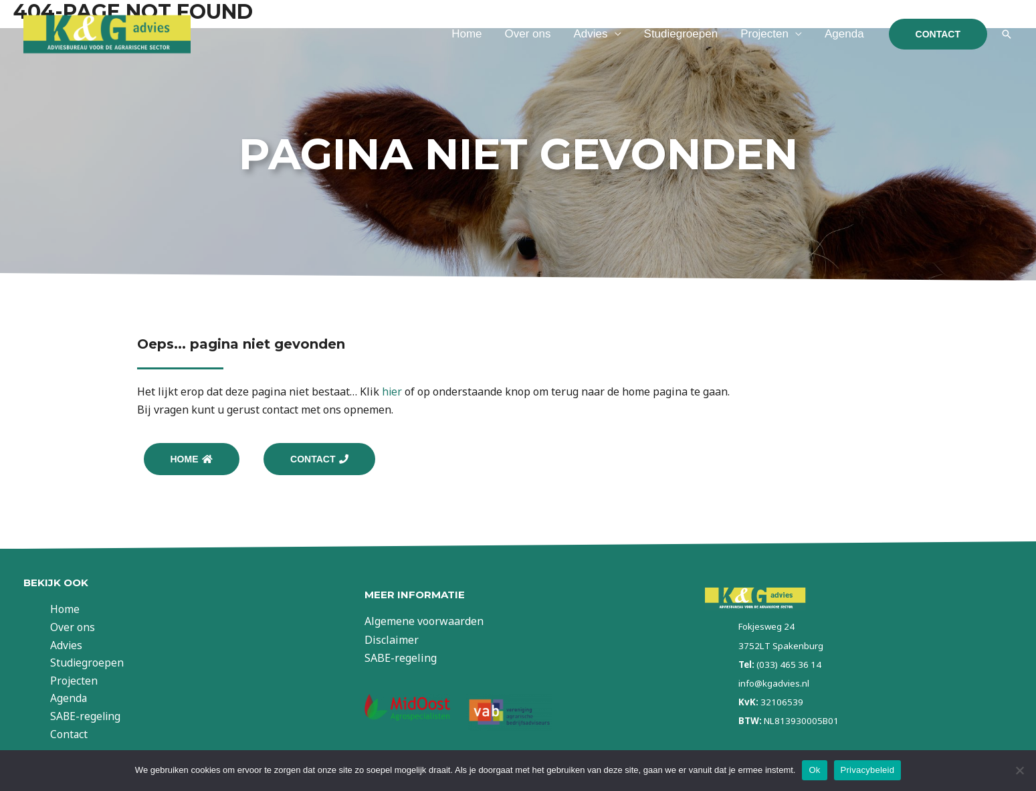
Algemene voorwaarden (424, 623)
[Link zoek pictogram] (1007, 34)
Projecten (764, 33)
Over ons (528, 33)
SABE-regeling (93, 718)
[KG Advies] (107, 32)
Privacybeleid (868, 770)
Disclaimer (392, 641)
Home (466, 33)
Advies (591, 33)
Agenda (844, 33)
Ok (814, 770)
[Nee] (1019, 770)
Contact (76, 736)
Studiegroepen (681, 33)
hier (392, 391)
